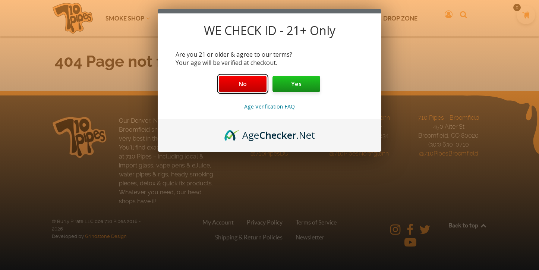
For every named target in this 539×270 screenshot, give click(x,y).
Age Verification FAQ (269, 106)
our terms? (277, 54)
